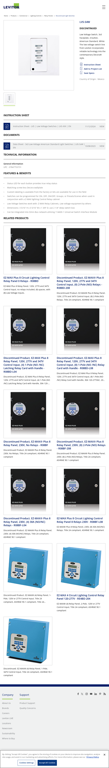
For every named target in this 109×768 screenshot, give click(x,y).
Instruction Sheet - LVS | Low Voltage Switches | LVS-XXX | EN (42, 126)
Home (6, 16)
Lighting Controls (36, 16)
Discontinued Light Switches (65, 16)
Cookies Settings (26, 762)
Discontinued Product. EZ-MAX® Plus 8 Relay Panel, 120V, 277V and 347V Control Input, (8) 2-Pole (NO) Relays (80, 283)
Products (14, 16)
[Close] (104, 755)
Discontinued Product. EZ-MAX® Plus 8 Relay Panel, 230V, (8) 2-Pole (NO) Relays (81, 445)
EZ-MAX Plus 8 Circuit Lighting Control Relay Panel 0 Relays (26, 279)
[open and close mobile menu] (104, 7)
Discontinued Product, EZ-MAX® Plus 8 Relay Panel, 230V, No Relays (27, 443)
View (102, 126)
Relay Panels (48, 16)
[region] (54, 759)
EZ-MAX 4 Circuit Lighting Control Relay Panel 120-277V (80, 597)
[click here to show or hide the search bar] (98, 7)
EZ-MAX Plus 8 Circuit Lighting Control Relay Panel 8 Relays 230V (80, 520)
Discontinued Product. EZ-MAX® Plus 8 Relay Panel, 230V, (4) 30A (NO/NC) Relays (27, 522)
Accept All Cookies (47, 762)
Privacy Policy (92, 757)
